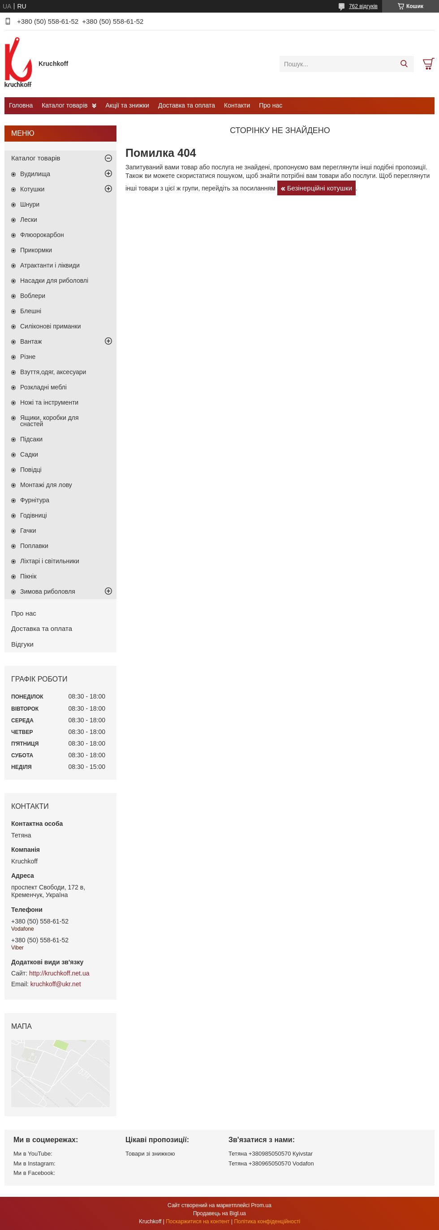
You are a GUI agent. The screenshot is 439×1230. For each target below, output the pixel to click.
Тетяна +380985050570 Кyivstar (270, 1153)
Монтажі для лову (46, 484)
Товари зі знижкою (150, 1153)
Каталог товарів (64, 105)
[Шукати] (404, 64)
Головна (21, 105)
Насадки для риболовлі (54, 280)
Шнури (29, 204)
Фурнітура (34, 500)
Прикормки (36, 250)
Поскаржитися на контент (197, 1221)
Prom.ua (261, 1205)
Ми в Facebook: (34, 1173)
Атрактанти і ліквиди (50, 265)
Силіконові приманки (50, 326)
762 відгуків (363, 6)
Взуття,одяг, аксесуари (53, 371)
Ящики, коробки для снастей (49, 420)
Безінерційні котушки (319, 188)
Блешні (30, 311)
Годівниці (33, 515)
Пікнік (28, 576)
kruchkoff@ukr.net (55, 984)
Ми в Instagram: (34, 1163)
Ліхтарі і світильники (49, 561)
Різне (27, 356)
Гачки (28, 530)
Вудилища (35, 173)
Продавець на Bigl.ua (219, 1213)
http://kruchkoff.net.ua (59, 973)
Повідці (31, 469)
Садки (29, 454)
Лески (28, 219)
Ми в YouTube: (32, 1153)
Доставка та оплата (186, 105)
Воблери (32, 295)
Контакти (237, 105)
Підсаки (31, 439)
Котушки (32, 189)
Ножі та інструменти (49, 402)
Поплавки (34, 545)
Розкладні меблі (43, 387)
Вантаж (31, 341)
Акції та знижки (127, 105)
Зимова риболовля (47, 591)
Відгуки (22, 644)
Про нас (270, 105)
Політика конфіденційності (267, 1221)
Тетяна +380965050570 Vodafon (271, 1163)
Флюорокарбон (42, 234)
